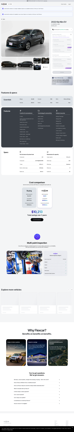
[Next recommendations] (72, 290)
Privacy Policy (10, 429)
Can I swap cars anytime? (37, 397)
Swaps (67, 424)
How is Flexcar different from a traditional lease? (37, 382)
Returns (67, 425)
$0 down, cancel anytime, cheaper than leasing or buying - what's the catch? (37, 379)
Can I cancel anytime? (37, 394)
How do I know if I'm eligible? (37, 403)
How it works (63, 4)
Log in (69, 4)
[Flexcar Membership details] (62, 80)
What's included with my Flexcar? (37, 388)
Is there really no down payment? (37, 391)
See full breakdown (37, 219)
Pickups (67, 422)
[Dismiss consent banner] (72, 427)
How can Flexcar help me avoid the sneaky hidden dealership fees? (37, 385)
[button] (10, 303)
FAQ (55, 422)
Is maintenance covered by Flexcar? (37, 400)
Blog (55, 424)
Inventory (56, 423)
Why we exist (57, 425)
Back (3, 19)
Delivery (67, 423)
